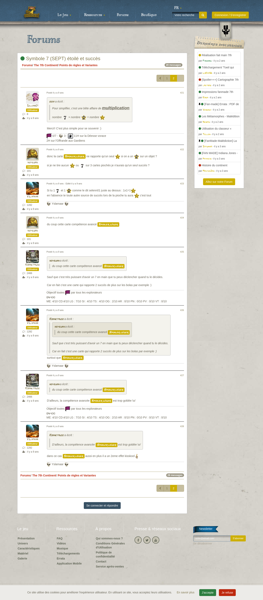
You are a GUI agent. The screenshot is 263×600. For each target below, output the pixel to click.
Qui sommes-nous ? (109, 538)
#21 (182, 92)
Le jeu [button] (64, 15)
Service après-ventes (110, 566)
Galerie (22, 558)
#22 (182, 149)
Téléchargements (68, 553)
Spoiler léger (74, 156)
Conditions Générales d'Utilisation (110, 545)
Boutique (149, 15)
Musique (62, 548)
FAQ (60, 538)
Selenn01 (32, 105)
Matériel (23, 553)
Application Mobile (69, 563)
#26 (182, 310)
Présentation (26, 538)
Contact (101, 561)
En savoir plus (186, 592)
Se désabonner (202, 543)
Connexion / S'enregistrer (230, 15)
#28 (182, 426)
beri (51, 101)
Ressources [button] (94, 15)
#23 (182, 183)
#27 (182, 375)
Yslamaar (32, 196)
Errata (61, 558)
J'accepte (208, 592)
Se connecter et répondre (102, 505)
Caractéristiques (29, 548)
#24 (182, 217)
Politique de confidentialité (105, 554)
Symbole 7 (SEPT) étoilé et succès (60, 58)
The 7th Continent (46, 65)
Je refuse (227, 592)
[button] (178, 8)
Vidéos (61, 543)
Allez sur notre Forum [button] (219, 181)
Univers (23, 543)
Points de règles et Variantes (78, 65)
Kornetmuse (32, 264)
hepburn (32, 162)
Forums (122, 15)
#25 (182, 252)
